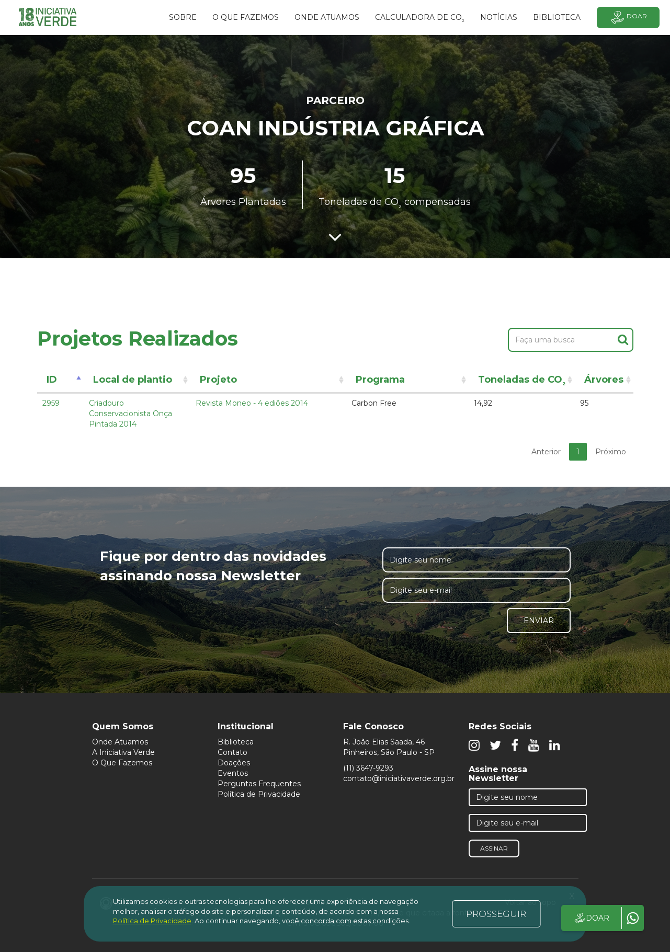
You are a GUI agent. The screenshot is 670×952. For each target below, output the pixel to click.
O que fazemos (245, 17)
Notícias (498, 17)
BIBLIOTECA (557, 17)
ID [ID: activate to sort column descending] (52, 379)
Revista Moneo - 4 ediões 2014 (252, 403)
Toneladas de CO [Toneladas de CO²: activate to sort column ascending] (521, 381)
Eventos (233, 773)
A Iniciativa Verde (123, 752)
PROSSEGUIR (496, 914)
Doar (628, 17)
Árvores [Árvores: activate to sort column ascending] (603, 379)
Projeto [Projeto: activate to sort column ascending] (218, 379)
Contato (232, 752)
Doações (234, 762)
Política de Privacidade (259, 794)
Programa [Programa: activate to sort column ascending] (380, 379)
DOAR (591, 918)
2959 (51, 403)
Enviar (539, 620)
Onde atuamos (326, 17)
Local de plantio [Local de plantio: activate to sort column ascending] (132, 379)
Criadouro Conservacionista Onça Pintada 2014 (130, 413)
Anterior (546, 451)
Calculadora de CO (419, 19)
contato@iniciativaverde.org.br (399, 778)
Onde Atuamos (120, 742)
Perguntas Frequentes (259, 783)
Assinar (494, 848)
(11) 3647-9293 (368, 768)
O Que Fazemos (122, 762)
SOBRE (183, 17)
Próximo (610, 451)
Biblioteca (236, 742)
